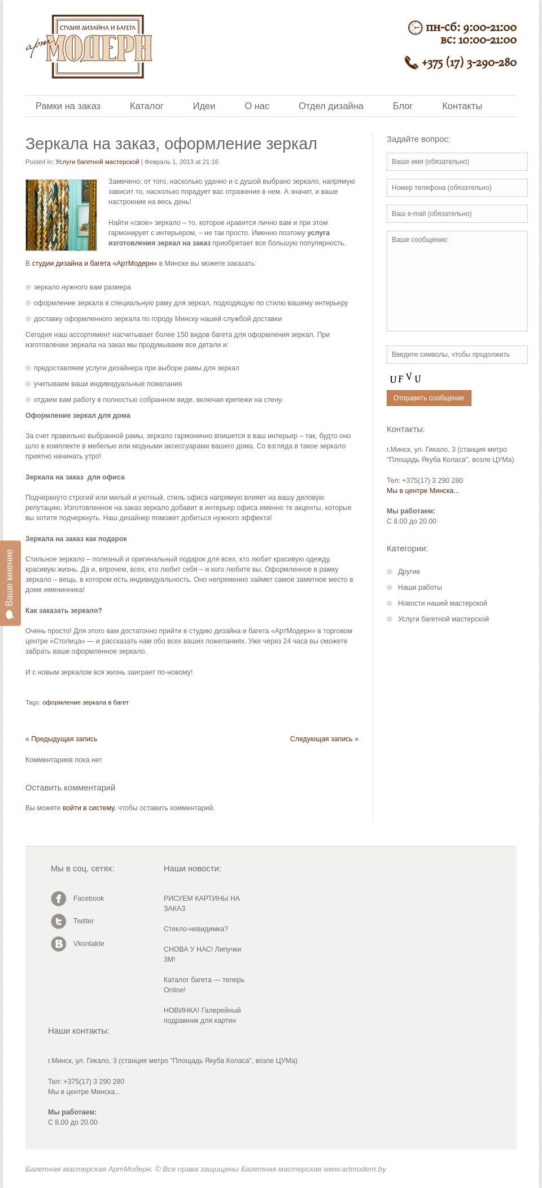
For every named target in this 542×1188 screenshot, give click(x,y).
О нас (256, 106)
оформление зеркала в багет (85, 702)
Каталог (147, 106)
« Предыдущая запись (61, 739)
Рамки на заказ (68, 106)
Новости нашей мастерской (442, 603)
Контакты (462, 106)
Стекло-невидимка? (196, 929)
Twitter (83, 921)
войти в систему (88, 808)
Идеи (204, 106)
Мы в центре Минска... (423, 491)
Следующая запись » (324, 739)
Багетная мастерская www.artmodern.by (313, 1169)
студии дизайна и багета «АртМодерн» (95, 263)
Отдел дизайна (331, 106)
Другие (409, 572)
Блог (403, 106)
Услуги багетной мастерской (97, 161)
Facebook (88, 898)
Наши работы (420, 587)
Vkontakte (88, 944)
